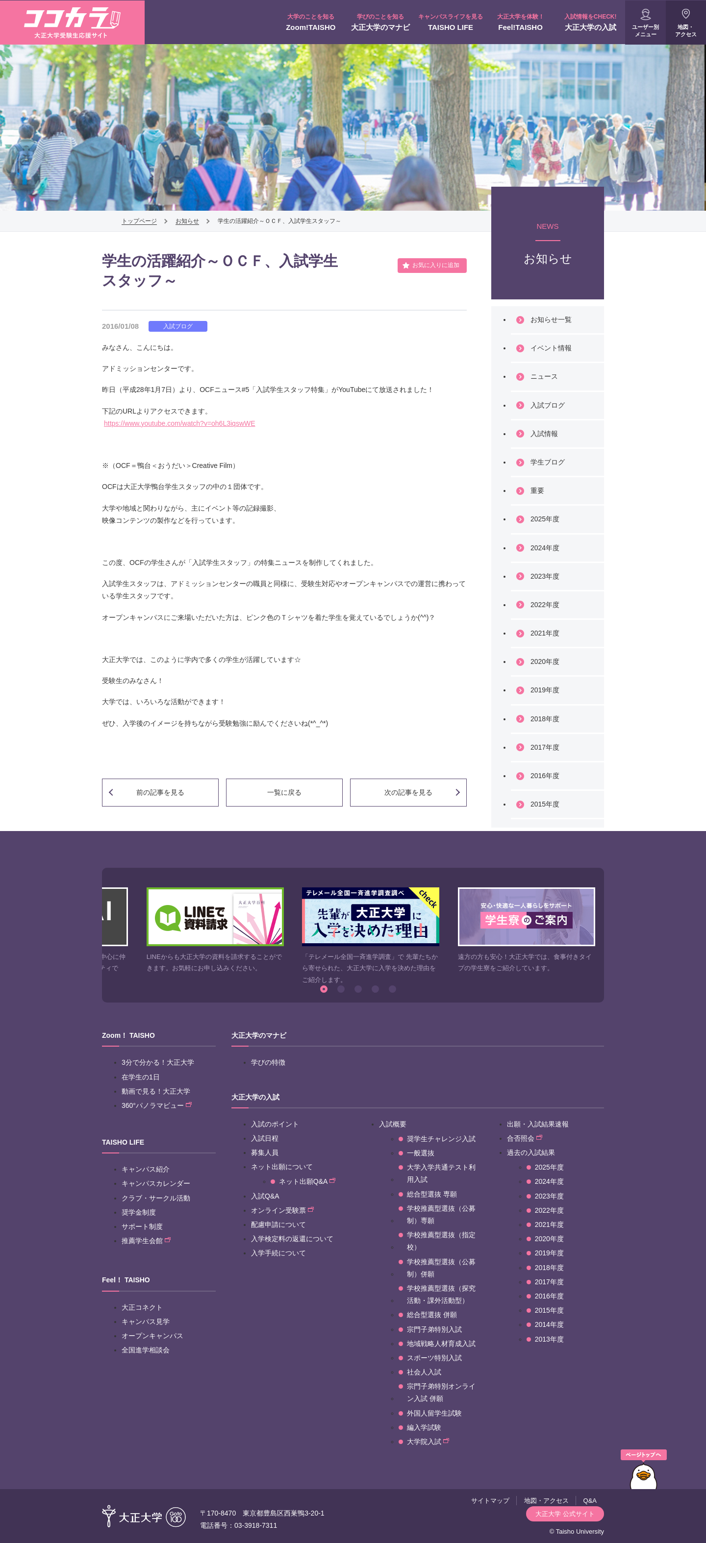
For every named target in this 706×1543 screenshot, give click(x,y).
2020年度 (544, 661)
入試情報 (544, 434)
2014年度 (549, 1324)
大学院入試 (428, 1441)
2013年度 (549, 1339)
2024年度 (544, 548)
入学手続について (278, 1253)
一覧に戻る (284, 792)
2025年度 (544, 519)
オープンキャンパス (152, 1336)
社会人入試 (424, 1372)
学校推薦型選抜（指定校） (441, 1241)
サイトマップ (490, 1500)
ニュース (544, 376)
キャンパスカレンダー (156, 1183)
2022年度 (544, 605)
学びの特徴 (268, 1062)
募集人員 (264, 1152)
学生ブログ (547, 462)
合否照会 (524, 1138)
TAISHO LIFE (451, 22)
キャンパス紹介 (146, 1169)
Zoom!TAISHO (311, 22)
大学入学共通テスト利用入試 (441, 1173)
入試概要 (392, 1124)
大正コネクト (142, 1307)
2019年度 (544, 690)
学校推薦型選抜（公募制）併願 (441, 1268)
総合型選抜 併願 (432, 1315)
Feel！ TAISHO (126, 1280)
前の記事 (160, 792)
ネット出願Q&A (307, 1181)
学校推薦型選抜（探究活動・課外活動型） (441, 1294)
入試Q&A (265, 1196)
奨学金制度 (139, 1212)
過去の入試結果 (531, 1152)
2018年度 (544, 719)
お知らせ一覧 (551, 319)
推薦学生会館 (146, 1241)
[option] (215, 930)
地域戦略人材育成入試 (441, 1343)
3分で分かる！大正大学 (158, 1062)
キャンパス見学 (146, 1321)
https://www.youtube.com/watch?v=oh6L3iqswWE (179, 423)
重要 (537, 490)
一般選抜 (420, 1153)
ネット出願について (282, 1167)
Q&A (590, 1500)
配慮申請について (278, 1224)
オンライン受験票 (282, 1210)
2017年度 (544, 747)
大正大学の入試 (590, 22)
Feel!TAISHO (520, 22)
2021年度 (544, 633)
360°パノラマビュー (157, 1105)
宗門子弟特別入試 (434, 1329)
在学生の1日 (141, 1077)
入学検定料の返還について (292, 1239)
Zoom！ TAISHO (128, 1035)
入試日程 (264, 1138)
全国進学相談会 (146, 1350)
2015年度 (544, 804)
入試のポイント (275, 1124)
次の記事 (408, 792)
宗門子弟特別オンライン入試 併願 (441, 1392)
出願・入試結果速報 (538, 1124)
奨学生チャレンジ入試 (441, 1139)
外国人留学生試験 (434, 1413)
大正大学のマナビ (381, 22)
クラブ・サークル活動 (156, 1198)
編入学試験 (424, 1427)
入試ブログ (547, 405)
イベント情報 (551, 348)
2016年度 (544, 776)
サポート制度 (142, 1226)
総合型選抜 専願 (432, 1194)
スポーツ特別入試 (434, 1358)
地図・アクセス (686, 30)
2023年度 (544, 576)
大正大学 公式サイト (565, 1514)
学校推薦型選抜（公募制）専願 (441, 1214)
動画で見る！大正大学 (156, 1091)
